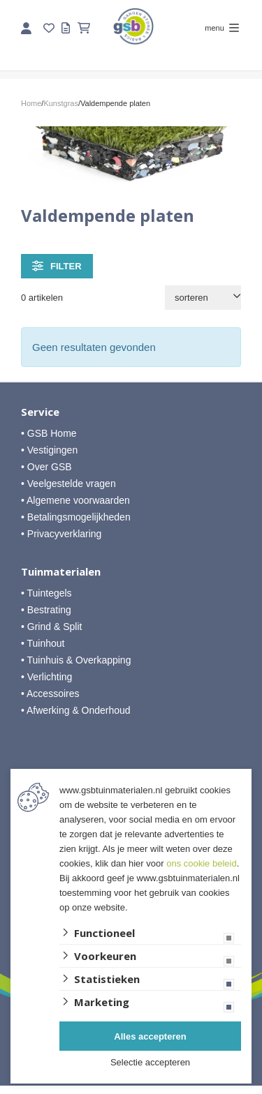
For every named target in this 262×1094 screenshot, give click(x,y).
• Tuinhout (43, 643)
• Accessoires (50, 693)
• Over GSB (46, 466)
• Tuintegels (46, 593)
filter (57, 265)
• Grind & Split (51, 626)
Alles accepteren (150, 1036)
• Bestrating (46, 609)
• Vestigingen (49, 450)
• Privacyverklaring (61, 533)
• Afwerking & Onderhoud (76, 710)
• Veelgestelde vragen (68, 483)
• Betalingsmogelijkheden (76, 517)
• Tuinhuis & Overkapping (76, 660)
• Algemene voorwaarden (75, 500)
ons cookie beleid (201, 863)
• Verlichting (46, 676)
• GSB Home (49, 433)
